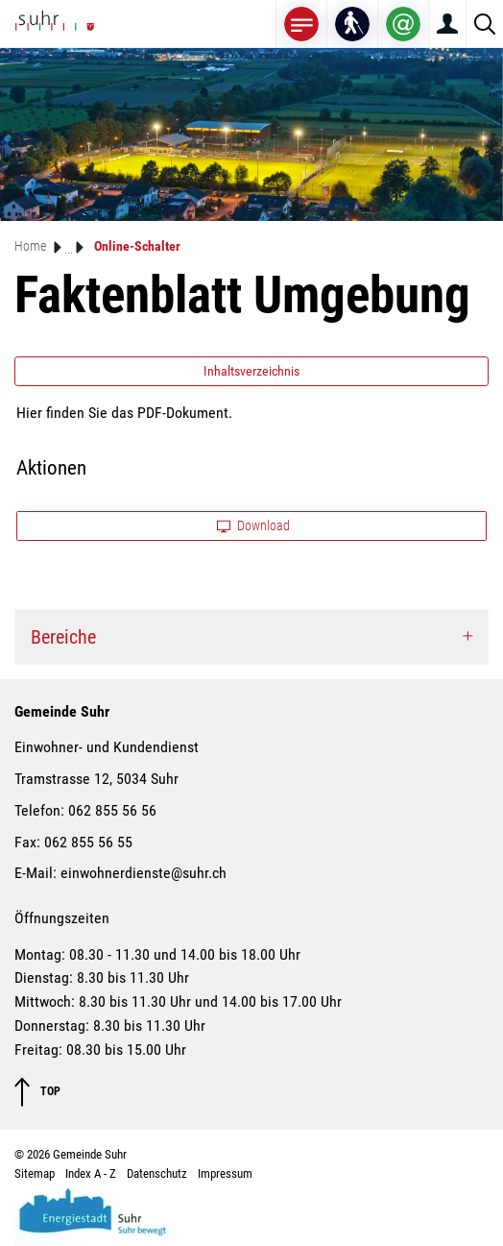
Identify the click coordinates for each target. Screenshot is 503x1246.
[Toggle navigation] (301, 23)
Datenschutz (157, 1173)
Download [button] (253, 525)
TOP (37, 1092)
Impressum (225, 1173)
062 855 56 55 (88, 842)
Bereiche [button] (63, 636)
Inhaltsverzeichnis (251, 371)
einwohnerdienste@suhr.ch (143, 873)
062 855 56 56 (112, 810)
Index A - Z (90, 1173)
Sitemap (34, 1173)
